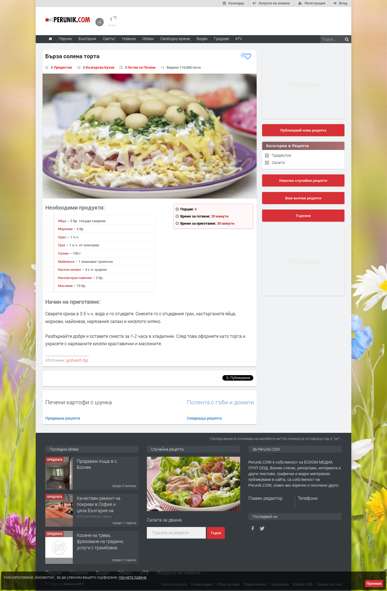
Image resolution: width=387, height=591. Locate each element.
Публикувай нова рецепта (303, 130)
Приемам (374, 584)
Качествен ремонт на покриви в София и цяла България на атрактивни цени (98, 507)
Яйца (62, 220)
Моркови (65, 228)
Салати (278, 162)
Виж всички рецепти (303, 198)
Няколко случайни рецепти (303, 181)
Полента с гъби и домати (220, 402)
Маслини (65, 285)
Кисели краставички (75, 277)
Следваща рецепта (204, 418)
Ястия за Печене (142, 67)
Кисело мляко (70, 269)
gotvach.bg (77, 360)
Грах (62, 244)
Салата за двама (164, 520)
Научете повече (132, 577)
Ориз (62, 237)
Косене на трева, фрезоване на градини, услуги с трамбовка (100, 541)
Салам (63, 253)
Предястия (63, 67)
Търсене (303, 216)
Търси (216, 533)
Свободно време (175, 38)
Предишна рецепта (62, 418)
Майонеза (66, 261)
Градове (221, 38)
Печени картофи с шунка (78, 402)
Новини (129, 38)
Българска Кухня (100, 67)
